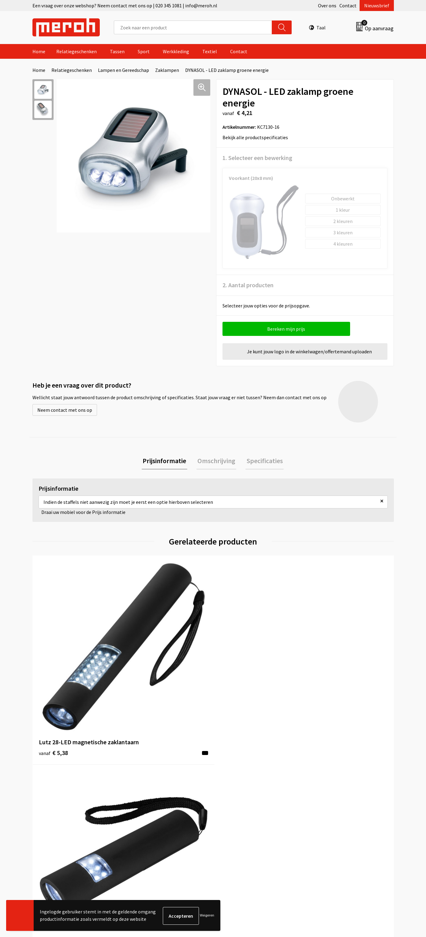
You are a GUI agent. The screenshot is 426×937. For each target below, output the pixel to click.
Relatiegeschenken (76, 51)
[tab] (166, 461)
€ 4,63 (233, 671)
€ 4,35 (324, 671)
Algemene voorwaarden (335, 763)
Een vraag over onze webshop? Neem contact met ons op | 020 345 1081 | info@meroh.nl (124, 5)
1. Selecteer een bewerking (257, 158)
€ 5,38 (53, 671)
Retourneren (234, 773)
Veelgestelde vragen (152, 782)
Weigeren (207, 915)
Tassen (117, 51)
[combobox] (193, 27)
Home (38, 51)
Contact (348, 5)
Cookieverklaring (328, 782)
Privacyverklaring (328, 791)
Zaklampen (167, 70)
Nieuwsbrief (376, 5)
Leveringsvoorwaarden (333, 773)
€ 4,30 (143, 671)
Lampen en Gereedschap (123, 70)
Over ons (327, 5)
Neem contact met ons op (64, 410)
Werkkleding (176, 51)
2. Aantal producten (248, 285)
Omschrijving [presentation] (216, 461)
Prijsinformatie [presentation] (166, 461)
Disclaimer (321, 801)
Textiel (209, 51)
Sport (144, 51)
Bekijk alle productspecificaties (257, 137)
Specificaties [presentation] (263, 461)
